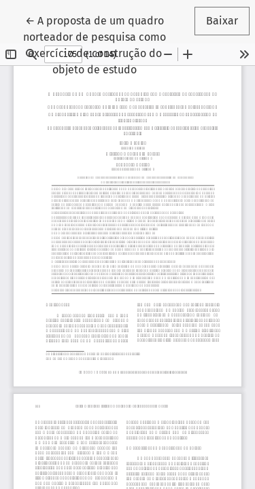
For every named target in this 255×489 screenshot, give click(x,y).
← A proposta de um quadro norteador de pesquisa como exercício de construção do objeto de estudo (101, 44)
